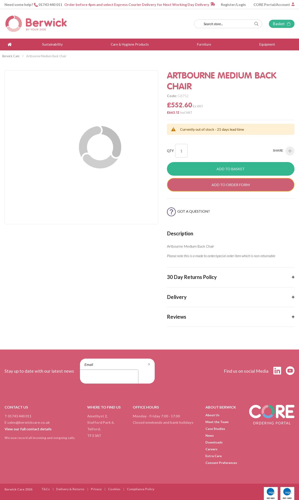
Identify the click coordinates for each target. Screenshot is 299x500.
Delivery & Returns (70, 489)
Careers (211, 449)
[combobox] (228, 24)
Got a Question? (188, 211)
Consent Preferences (221, 463)
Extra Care (213, 456)
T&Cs (45, 489)
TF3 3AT (94, 435)
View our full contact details (28, 429)
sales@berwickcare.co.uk (28, 422)
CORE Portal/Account (272, 4)
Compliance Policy (140, 489)
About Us (212, 415)
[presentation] (109, 377)
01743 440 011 (50, 4)
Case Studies (215, 429)
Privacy (96, 489)
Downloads (214, 442)
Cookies (114, 489)
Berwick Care (10, 56)
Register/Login (233, 4)
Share (283, 150)
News (209, 435)
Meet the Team (217, 422)
